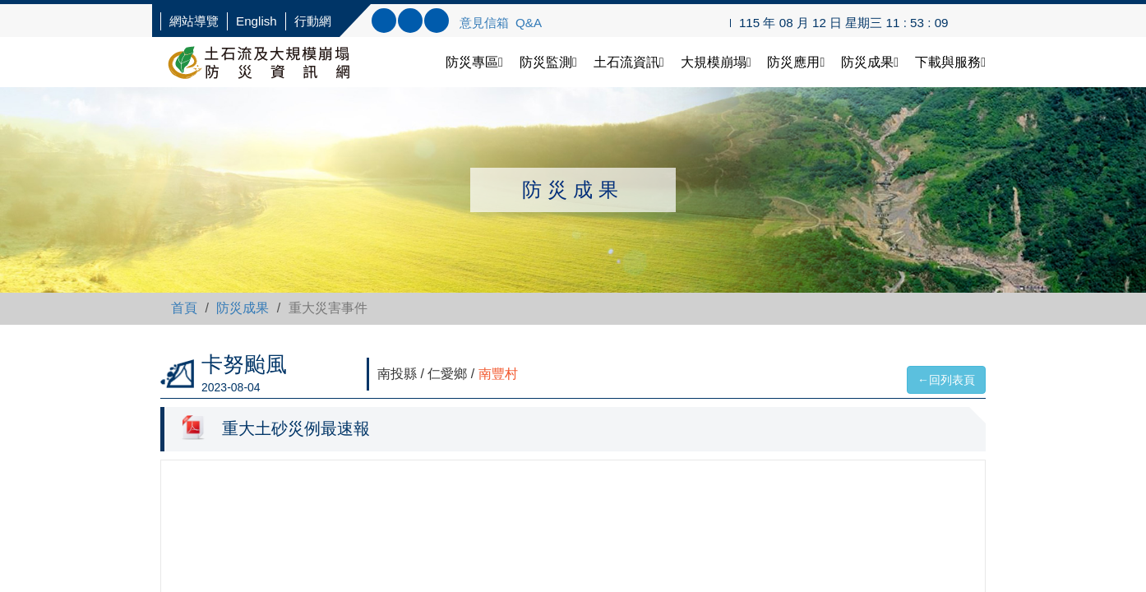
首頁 (184, 308)
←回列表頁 (946, 379)
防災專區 (474, 62)
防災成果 (870, 62)
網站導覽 (194, 21)
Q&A (528, 23)
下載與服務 (950, 62)
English (256, 21)
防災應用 (796, 62)
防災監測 (548, 62)
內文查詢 (410, 20)
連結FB (436, 20)
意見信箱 (484, 23)
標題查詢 (384, 20)
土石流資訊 (629, 62)
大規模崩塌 (716, 62)
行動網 (312, 21)
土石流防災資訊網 (275, 62)
